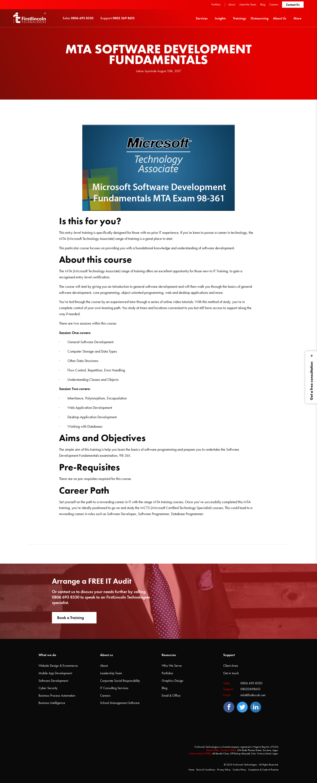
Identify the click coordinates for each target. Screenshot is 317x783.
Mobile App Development (55, 673)
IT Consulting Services (114, 688)
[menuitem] (203, 18)
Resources (169, 655)
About (231, 4)
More (297, 18)
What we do (47, 655)
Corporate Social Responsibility (120, 680)
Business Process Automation (57, 695)
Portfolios (167, 673)
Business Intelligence (52, 703)
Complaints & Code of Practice (263, 769)
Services (201, 18)
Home (191, 769)
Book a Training (70, 617)
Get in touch (231, 673)
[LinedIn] (255, 707)
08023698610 (250, 689)
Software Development (53, 680)
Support (229, 655)
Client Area (230, 665)
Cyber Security (48, 688)
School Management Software (120, 703)
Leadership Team (111, 673)
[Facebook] (228, 707)
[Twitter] (242, 707)
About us (106, 655)
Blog (262, 4)
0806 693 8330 (65, 597)
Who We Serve (172, 665)
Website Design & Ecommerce (58, 665)
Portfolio (215, 4)
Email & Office (171, 695)
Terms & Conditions (205, 769)
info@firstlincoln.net (252, 695)
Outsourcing (259, 18)
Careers (273, 4)
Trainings (239, 18)
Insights (220, 18)
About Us (279, 18)
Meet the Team (247, 4)
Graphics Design (172, 680)
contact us (66, 591)
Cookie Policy (239, 769)
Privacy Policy (224, 769)
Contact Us (293, 4)
